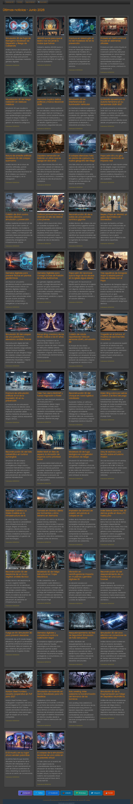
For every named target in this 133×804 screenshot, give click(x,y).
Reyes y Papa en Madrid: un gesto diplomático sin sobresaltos (113, 217)
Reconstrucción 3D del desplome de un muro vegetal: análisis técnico (17, 574)
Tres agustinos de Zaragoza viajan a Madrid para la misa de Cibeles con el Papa (113, 277)
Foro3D (19, 2)
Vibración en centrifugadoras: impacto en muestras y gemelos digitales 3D (81, 575)
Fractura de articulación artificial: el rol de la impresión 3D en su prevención (17, 397)
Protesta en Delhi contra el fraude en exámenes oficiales (113, 41)
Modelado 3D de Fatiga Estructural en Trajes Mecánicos (48, 574)
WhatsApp (81, 793)
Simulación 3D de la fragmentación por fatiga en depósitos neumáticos (112, 694)
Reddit (109, 793)
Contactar (46, 800)
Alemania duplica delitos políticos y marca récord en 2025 (50, 102)
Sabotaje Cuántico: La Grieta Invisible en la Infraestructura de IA (16, 513)
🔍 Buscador (42, 2)
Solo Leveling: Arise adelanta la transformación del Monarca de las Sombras (82, 695)
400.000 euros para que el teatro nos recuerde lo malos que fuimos (49, 41)
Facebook (53, 793)
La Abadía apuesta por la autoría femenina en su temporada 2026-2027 (112, 102)
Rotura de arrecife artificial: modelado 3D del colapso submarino (18, 158)
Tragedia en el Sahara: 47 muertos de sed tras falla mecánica (112, 337)
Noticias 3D (10, 2)
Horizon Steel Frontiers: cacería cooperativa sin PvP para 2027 (19, 694)
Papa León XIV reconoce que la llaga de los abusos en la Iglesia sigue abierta (81, 275)
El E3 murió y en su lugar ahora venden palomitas (17, 754)
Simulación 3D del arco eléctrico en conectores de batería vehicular (113, 635)
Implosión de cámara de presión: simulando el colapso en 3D (81, 513)
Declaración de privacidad (60, 800)
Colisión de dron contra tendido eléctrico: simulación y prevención (17, 217)
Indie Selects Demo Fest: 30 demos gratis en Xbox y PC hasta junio (113, 513)
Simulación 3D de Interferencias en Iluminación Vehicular (79, 102)
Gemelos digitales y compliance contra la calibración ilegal (47, 635)
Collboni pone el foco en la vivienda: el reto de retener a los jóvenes (50, 217)
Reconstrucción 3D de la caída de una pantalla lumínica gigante (80, 217)
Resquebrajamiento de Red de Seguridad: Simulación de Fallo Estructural (82, 635)
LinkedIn (66, 793)
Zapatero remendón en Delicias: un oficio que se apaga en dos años (49, 158)
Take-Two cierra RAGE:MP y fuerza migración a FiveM (50, 394)
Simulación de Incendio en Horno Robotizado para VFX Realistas (50, 694)
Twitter (39, 793)
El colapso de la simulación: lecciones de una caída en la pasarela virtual (50, 755)
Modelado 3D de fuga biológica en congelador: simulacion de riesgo (81, 454)
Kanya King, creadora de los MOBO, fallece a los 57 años (50, 335)
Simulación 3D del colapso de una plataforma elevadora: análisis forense (18, 337)
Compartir (25, 793)
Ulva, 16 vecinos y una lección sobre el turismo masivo (111, 454)
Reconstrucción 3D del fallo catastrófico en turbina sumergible (19, 454)
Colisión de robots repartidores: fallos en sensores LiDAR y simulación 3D (82, 338)
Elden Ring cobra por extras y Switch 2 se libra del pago (113, 394)
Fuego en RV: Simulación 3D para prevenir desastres (19, 634)
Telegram (95, 793)
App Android (30, 2)
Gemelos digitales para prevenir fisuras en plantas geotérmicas (18, 275)
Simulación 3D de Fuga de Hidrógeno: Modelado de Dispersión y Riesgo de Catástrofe (18, 42)
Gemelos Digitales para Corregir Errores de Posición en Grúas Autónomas (50, 275)
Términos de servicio (77, 800)
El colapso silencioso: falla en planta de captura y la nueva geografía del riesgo (82, 158)
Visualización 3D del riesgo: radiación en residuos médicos (18, 102)
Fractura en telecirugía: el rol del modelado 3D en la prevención (81, 41)
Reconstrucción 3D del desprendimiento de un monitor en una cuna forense (111, 575)
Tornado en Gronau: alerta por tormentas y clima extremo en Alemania (50, 513)
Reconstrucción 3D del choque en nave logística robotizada (81, 396)
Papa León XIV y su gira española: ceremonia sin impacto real (112, 158)
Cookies (87, 800)
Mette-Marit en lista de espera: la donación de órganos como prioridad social (49, 455)
